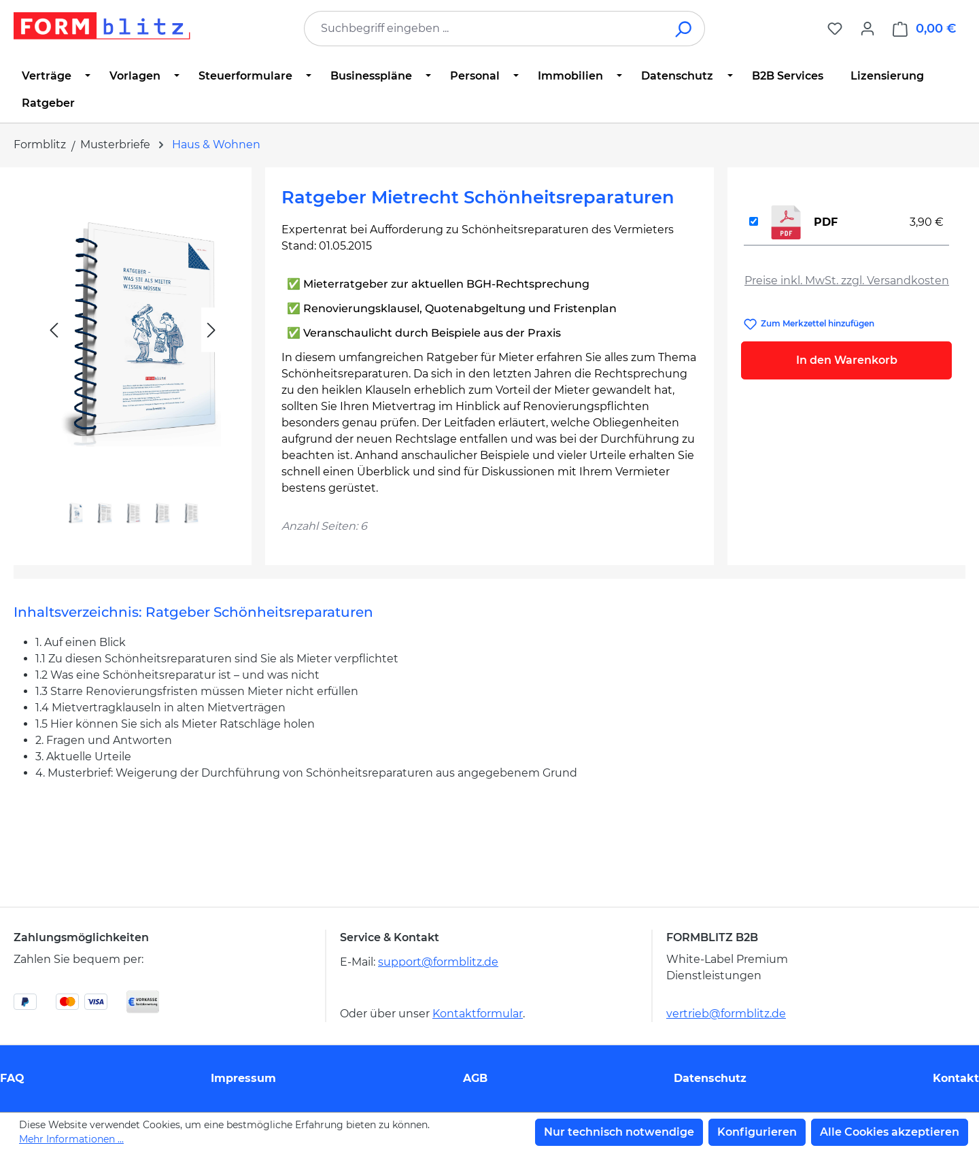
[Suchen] (684, 28)
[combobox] (484, 28)
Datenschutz (710, 1078)
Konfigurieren (757, 1131)
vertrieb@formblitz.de (726, 1013)
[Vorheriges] (54, 330)
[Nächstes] (211, 330)
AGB (475, 1078)
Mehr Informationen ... (71, 1139)
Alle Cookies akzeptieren (889, 1131)
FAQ (12, 1078)
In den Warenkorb (846, 360)
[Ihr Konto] (867, 28)
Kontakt (956, 1078)
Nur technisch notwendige (619, 1131)
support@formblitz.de (438, 961)
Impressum (243, 1078)
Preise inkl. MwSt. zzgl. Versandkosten (846, 280)
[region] (133, 360)
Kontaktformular (477, 1013)
